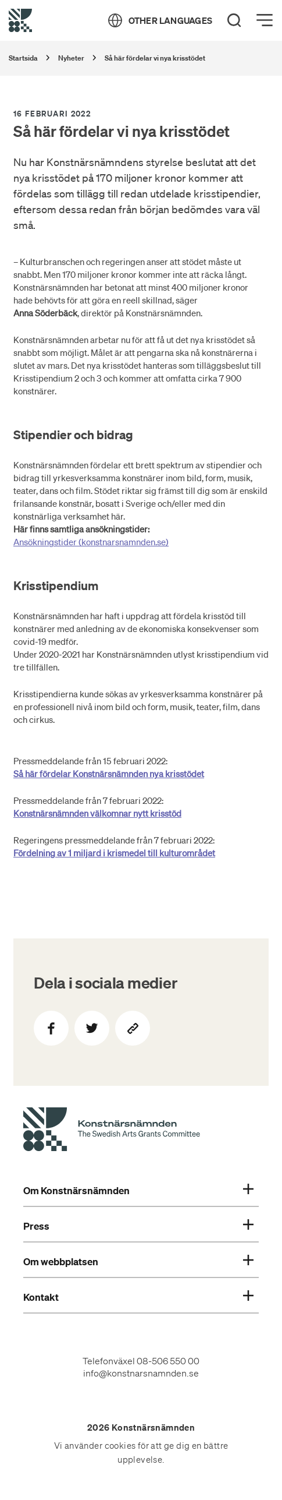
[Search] (234, 20)
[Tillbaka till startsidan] (20, 20)
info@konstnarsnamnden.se (141, 1373)
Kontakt (138, 1297)
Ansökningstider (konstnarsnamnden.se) (91, 542)
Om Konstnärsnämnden (138, 1191)
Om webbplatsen (138, 1262)
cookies (120, 1446)
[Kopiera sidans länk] (132, 1028)
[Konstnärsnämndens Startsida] (111, 1131)
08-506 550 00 (168, 1361)
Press (138, 1226)
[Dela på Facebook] (51, 1028)
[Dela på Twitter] (91, 1028)
